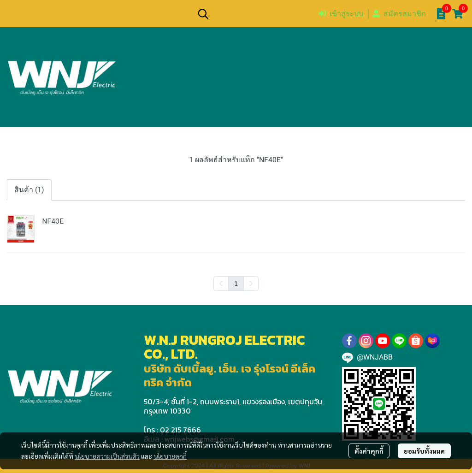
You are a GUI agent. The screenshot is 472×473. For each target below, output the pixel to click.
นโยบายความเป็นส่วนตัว (107, 456)
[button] (253, 14)
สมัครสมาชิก (399, 13)
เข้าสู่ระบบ (341, 13)
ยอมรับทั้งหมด (424, 451)
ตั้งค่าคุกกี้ (369, 451)
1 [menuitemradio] (236, 283)
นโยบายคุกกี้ (170, 456)
